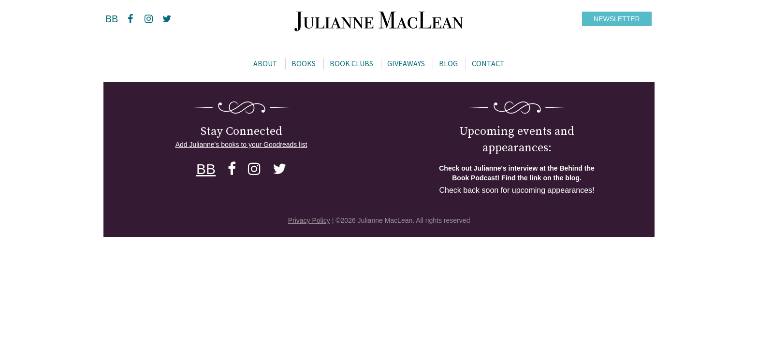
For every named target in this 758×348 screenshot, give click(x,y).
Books (304, 63)
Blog (448, 63)
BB (111, 19)
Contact (488, 63)
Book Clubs (351, 63)
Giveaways (406, 63)
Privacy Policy (309, 220)
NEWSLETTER (617, 19)
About (265, 63)
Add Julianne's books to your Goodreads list (241, 144)
